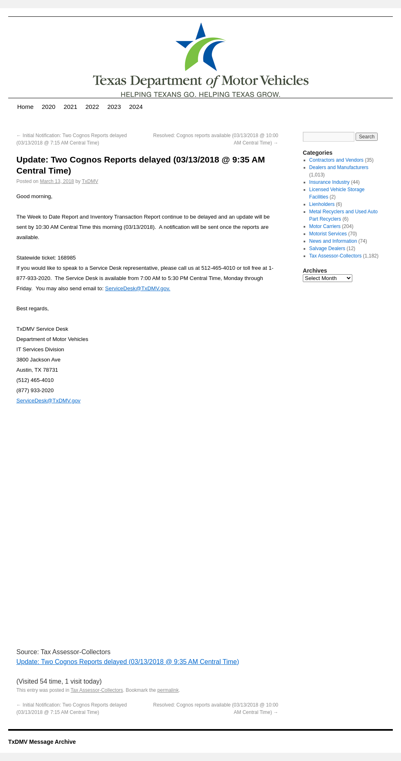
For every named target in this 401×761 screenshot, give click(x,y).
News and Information (333, 241)
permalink (168, 690)
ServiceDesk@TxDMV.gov (48, 400)
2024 (136, 106)
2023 (114, 106)
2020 (48, 106)
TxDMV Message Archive (42, 741)
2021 (70, 106)
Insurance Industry (329, 182)
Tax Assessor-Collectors (97, 690)
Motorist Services (328, 234)
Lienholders (322, 204)
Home (25, 106)
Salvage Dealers (327, 248)
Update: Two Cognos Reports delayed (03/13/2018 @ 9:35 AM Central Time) (127, 661)
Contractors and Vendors (336, 160)
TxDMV (90, 181)
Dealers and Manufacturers (339, 167)
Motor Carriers (325, 226)
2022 (92, 106)
